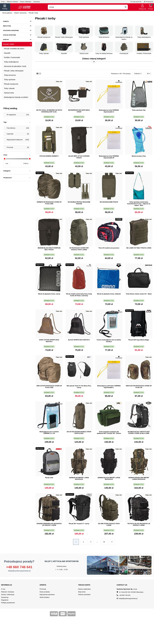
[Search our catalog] (125, 7)
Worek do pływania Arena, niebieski (109, 294)
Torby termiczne (104, 37)
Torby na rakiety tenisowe (103, 53)
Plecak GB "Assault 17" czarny (79, 523)
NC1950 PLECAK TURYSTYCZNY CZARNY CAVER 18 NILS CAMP (139, 432)
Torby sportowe (84, 37)
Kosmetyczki (124, 53)
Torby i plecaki (44, 53)
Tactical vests (83, 53)
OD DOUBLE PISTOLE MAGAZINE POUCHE (79, 202)
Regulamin (4, 600)
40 (148, 73)
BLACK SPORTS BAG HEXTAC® (79, 340)
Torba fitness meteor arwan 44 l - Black (139, 294)
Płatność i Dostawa (12, 1)
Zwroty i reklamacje (26, 1)
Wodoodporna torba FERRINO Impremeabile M (109, 157)
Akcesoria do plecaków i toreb (15, 66)
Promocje (43, 589)
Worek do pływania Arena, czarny (49, 294)
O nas (3, 1)
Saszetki (64, 53)
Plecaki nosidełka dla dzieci (14, 49)
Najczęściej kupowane (47, 594)
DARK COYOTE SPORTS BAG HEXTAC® (49, 340)
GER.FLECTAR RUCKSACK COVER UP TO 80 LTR (139, 386)
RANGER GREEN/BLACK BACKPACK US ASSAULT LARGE (49, 524)
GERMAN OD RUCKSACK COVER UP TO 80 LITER (49, 202)
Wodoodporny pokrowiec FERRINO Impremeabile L (109, 386)
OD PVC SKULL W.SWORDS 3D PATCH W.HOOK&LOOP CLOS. (49, 111)
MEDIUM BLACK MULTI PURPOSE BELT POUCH (49, 248)
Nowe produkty (45, 592)
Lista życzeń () (136, 1)
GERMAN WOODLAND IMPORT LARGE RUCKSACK (138, 478)
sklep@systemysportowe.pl (19, 571)
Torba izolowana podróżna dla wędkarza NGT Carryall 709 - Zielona (109, 432)
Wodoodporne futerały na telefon (16, 97)
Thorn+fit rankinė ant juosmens (108, 248)
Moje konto (82, 592)
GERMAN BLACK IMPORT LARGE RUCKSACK (109, 478)
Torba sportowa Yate (139, 110)
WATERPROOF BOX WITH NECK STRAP (79, 111)
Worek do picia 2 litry (139, 156)
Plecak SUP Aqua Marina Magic (138, 340)
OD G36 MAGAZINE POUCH (109, 202)
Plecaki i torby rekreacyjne (64, 37)
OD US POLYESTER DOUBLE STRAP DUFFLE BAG (79, 432)
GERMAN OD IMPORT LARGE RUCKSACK (79, 478)
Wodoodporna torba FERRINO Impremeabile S (109, 111)
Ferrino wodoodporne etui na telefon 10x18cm (109, 340)
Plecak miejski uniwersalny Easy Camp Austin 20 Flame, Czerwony (79, 294)
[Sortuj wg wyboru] (138, 73)
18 (104, 542)
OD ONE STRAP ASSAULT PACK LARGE (109, 524)
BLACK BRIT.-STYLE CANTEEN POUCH (79, 157)
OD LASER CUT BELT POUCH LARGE (138, 248)
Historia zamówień (84, 594)
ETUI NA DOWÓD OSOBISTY (49, 156)
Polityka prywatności (8, 603)
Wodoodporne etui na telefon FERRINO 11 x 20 (49, 432)
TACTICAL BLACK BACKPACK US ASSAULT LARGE (138, 524)
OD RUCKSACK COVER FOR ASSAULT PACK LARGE (79, 248)
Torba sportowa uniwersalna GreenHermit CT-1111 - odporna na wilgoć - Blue (138, 203)
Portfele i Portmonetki (144, 53)
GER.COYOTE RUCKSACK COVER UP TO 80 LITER (49, 386)
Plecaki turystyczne (43, 37)
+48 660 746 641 (19, 567)
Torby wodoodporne (144, 37)
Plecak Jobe (49, 477)
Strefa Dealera (44, 597)
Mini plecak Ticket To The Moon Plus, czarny (79, 386)
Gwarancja (36, 1)
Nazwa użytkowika (84, 589)
